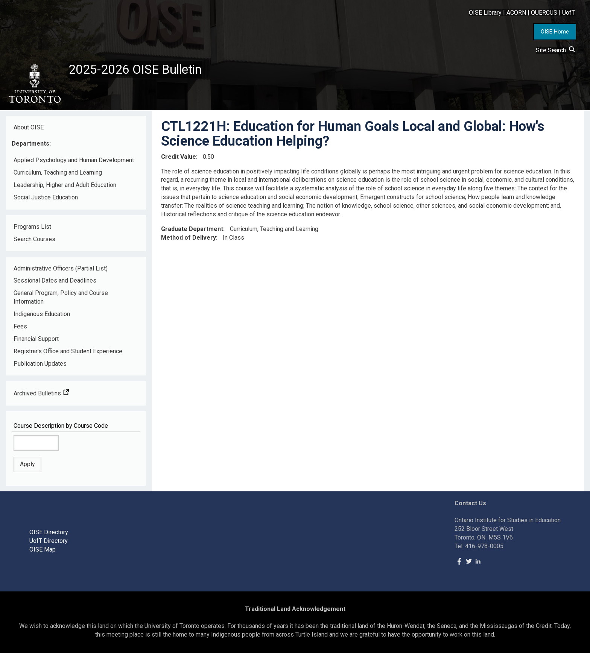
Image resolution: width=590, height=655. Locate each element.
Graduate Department (192, 231)
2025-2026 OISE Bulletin (140, 70)
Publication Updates (40, 365)
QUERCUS (544, 12)
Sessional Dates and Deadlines (55, 282)
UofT (568, 12)
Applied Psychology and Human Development (74, 162)
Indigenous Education (42, 316)
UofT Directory (48, 543)
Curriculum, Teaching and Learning (58, 174)
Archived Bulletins (41, 395)
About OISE (29, 129)
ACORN (516, 12)
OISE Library (485, 12)
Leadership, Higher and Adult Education (65, 187)
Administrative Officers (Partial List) (61, 270)
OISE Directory (48, 534)
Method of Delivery (188, 239)
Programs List (32, 229)
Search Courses (34, 241)
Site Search (555, 50)
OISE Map (42, 551)
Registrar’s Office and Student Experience (68, 353)
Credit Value (178, 158)
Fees (20, 328)
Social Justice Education (46, 199)
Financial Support (36, 341)
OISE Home (555, 31)
